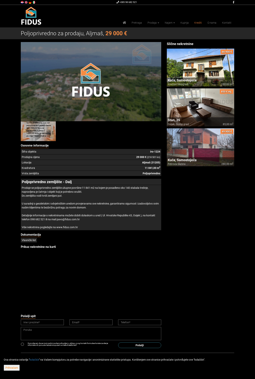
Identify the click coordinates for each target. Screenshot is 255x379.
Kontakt (226, 22)
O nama (211, 22)
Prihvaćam (11, 367)
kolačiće (34, 359)
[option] (38, 131)
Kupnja (184, 22)
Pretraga (137, 22)
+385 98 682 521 (126, 2)
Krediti (198, 22)
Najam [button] (170, 22)
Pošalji (140, 345)
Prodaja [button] (153, 22)
